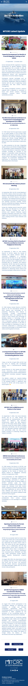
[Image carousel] (14, 44)
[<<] (7, 644)
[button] (1, 2)
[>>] (21, 649)
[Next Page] (10, 649)
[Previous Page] (17, 644)
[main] (14, 16)
